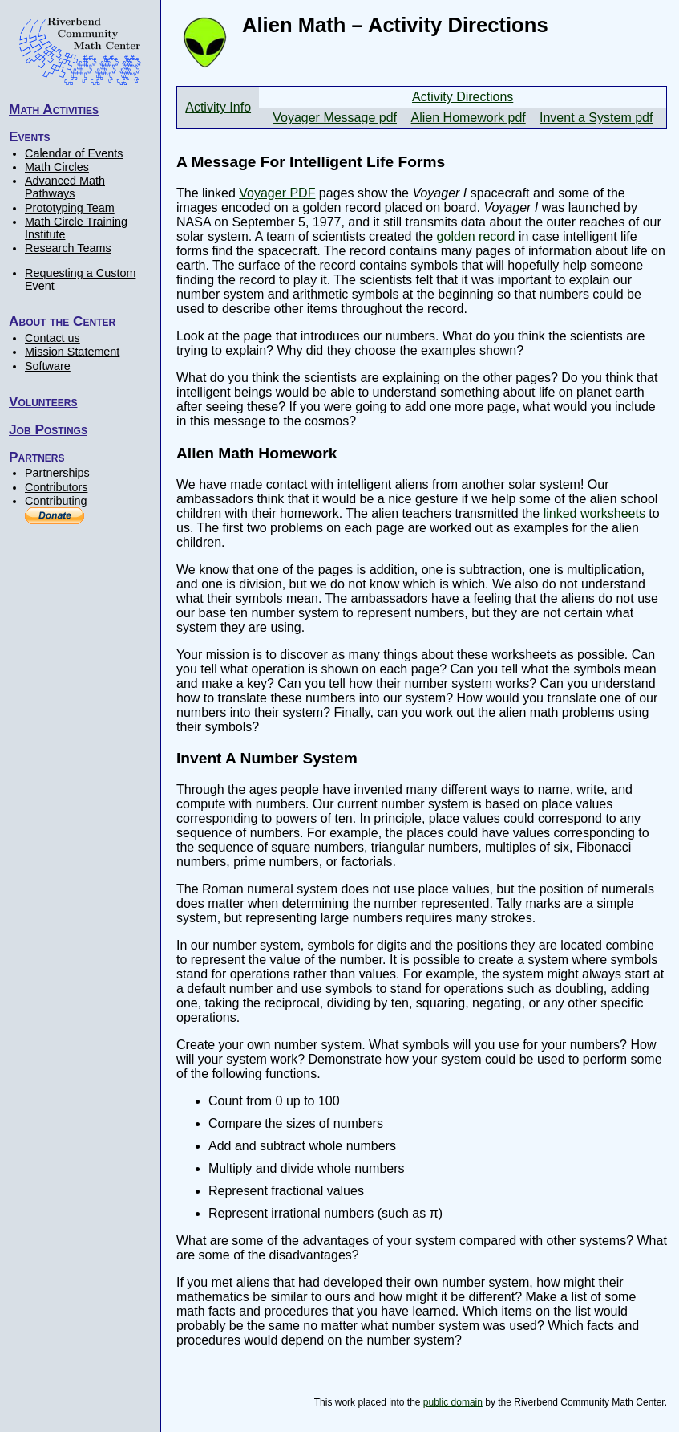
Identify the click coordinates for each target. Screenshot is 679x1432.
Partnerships (57, 472)
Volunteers (43, 401)
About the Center (62, 321)
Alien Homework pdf (468, 117)
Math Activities (54, 109)
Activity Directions (462, 97)
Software (48, 366)
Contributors (56, 487)
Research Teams (68, 248)
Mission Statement (72, 351)
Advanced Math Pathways (65, 187)
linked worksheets (594, 513)
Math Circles (57, 167)
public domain (453, 1402)
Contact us (52, 338)
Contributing (56, 500)
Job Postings (48, 429)
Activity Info (218, 107)
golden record (476, 236)
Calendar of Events (74, 153)
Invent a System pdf (596, 117)
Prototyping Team (70, 207)
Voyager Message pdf (335, 117)
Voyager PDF (277, 193)
